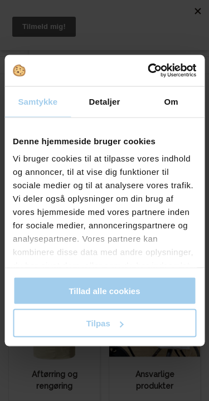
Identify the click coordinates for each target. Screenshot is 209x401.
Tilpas (105, 323)
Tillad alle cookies (104, 290)
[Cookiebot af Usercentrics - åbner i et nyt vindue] (148, 70)
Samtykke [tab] (37, 101)
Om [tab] (171, 101)
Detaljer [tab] (104, 101)
